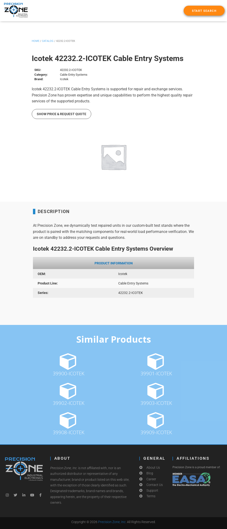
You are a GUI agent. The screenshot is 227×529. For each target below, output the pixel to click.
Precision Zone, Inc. (112, 522)
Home (35, 41)
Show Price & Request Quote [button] (61, 114)
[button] (204, 11)
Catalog (48, 41)
